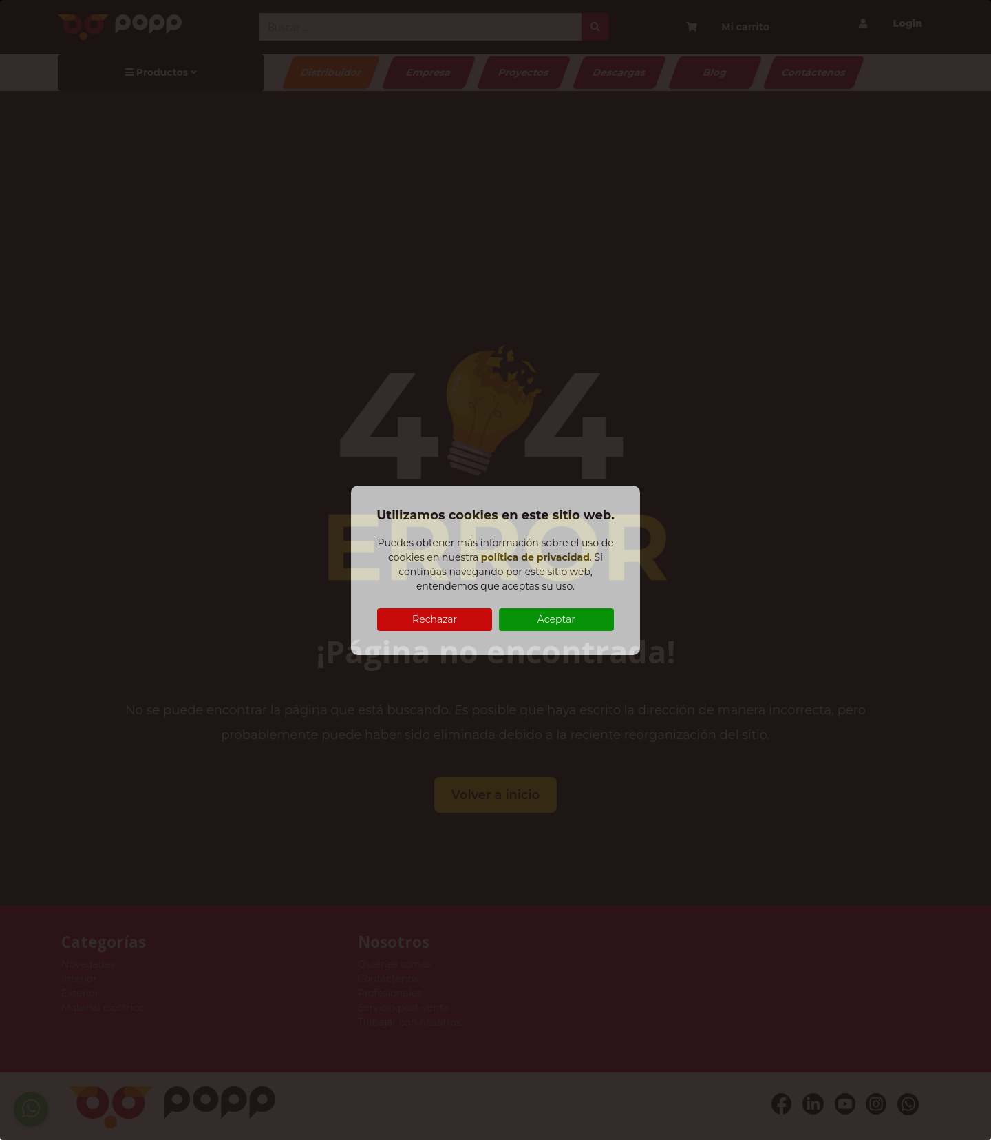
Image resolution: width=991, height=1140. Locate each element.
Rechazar (434, 619)
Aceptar (556, 619)
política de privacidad (535, 557)
